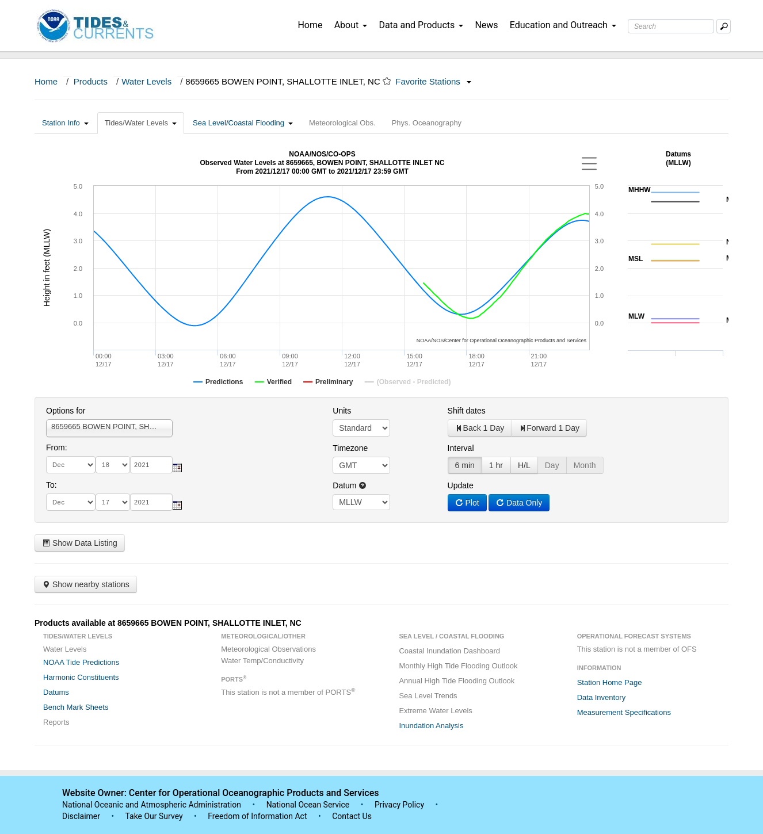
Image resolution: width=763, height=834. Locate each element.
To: (51, 484)
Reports (56, 722)
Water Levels (146, 81)
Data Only (519, 502)
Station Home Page (609, 682)
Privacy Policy (399, 804)
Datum (350, 485)
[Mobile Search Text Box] (723, 26)
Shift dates (467, 410)
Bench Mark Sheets (75, 707)
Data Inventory (601, 697)
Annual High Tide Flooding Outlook (456, 680)
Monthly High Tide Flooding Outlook (458, 665)
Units (342, 410)
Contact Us (352, 816)
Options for (65, 410)
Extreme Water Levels (435, 710)
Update (461, 485)
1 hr (496, 465)
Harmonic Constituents (81, 677)
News (486, 25)
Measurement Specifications (624, 712)
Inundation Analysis (431, 725)
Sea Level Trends (428, 695)
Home (309, 25)
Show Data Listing (79, 543)
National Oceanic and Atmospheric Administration (151, 804)
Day (552, 465)
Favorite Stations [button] (433, 81)
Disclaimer (81, 816)
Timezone (350, 448)
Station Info (65, 122)
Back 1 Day (480, 428)
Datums (56, 692)
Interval (461, 448)
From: (56, 447)
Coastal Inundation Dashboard (449, 650)
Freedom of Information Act (257, 816)
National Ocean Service (308, 804)
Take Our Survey (155, 816)
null (361, 502)
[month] (71, 464)
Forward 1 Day (548, 428)
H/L (524, 465)
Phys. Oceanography (426, 122)
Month (585, 465)
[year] (151, 464)
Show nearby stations (85, 584)
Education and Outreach (563, 25)
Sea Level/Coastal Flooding (243, 122)
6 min (465, 465)
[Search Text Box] (671, 26)
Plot (467, 502)
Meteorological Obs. (342, 122)
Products (91, 81)
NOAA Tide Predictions (81, 662)
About (351, 25)
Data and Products (421, 25)
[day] (113, 464)
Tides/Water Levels (141, 122)
